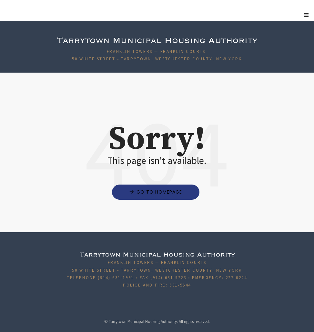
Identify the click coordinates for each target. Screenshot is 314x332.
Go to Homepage (159, 192)
